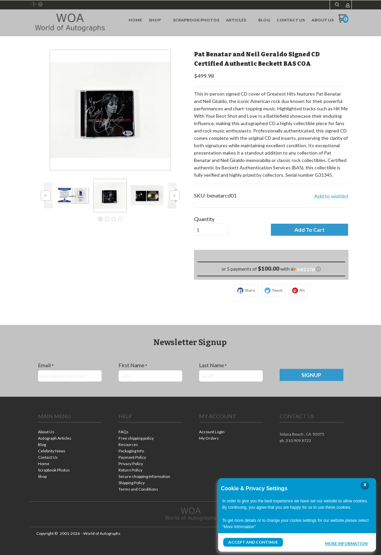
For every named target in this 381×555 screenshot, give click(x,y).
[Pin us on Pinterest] (40, 4)
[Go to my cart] (343, 21)
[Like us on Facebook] (33, 4)
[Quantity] (211, 230)
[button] (337, 4)
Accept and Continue (253, 542)
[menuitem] (135, 20)
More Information (346, 543)
